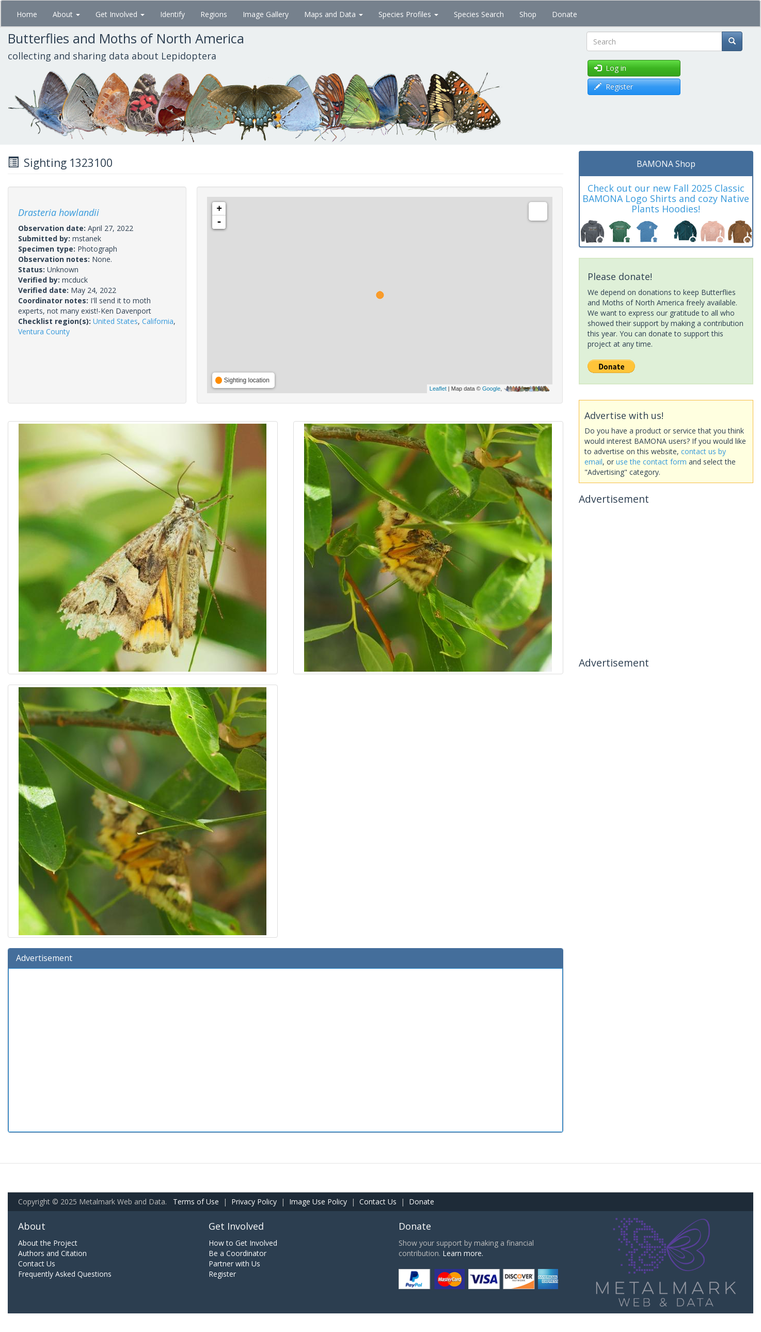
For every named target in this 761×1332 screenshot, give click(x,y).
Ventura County (44, 331)
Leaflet (438, 388)
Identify (172, 14)
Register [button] (613, 86)
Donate (564, 14)
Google (491, 388)
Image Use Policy (318, 1201)
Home (27, 14)
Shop (527, 14)
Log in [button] (610, 68)
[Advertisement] (285, 1049)
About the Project (47, 1243)
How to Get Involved (243, 1243)
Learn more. (462, 1253)
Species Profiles (408, 14)
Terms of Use (196, 1201)
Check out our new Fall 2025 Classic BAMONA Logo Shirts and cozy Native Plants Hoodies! (665, 198)
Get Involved (120, 14)
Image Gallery (266, 14)
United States (115, 321)
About (66, 14)
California (157, 321)
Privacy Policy (254, 1201)
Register (222, 1274)
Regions (213, 14)
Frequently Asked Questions (65, 1274)
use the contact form (651, 462)
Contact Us (378, 1201)
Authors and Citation (52, 1253)
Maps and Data (333, 14)
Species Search (479, 14)
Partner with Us (234, 1263)
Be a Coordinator (237, 1253)
